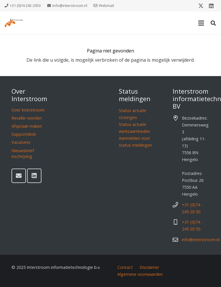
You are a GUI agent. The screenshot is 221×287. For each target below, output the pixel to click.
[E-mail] (19, 176)
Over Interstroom (28, 110)
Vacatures (21, 142)
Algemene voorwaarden (140, 274)
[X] (201, 6)
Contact (125, 267)
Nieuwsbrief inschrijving (23, 153)
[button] (213, 23)
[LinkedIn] (211, 6)
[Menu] (201, 23)
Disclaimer (149, 267)
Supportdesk (24, 134)
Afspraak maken (27, 126)
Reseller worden (27, 118)
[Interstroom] (14, 23)
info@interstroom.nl (201, 239)
